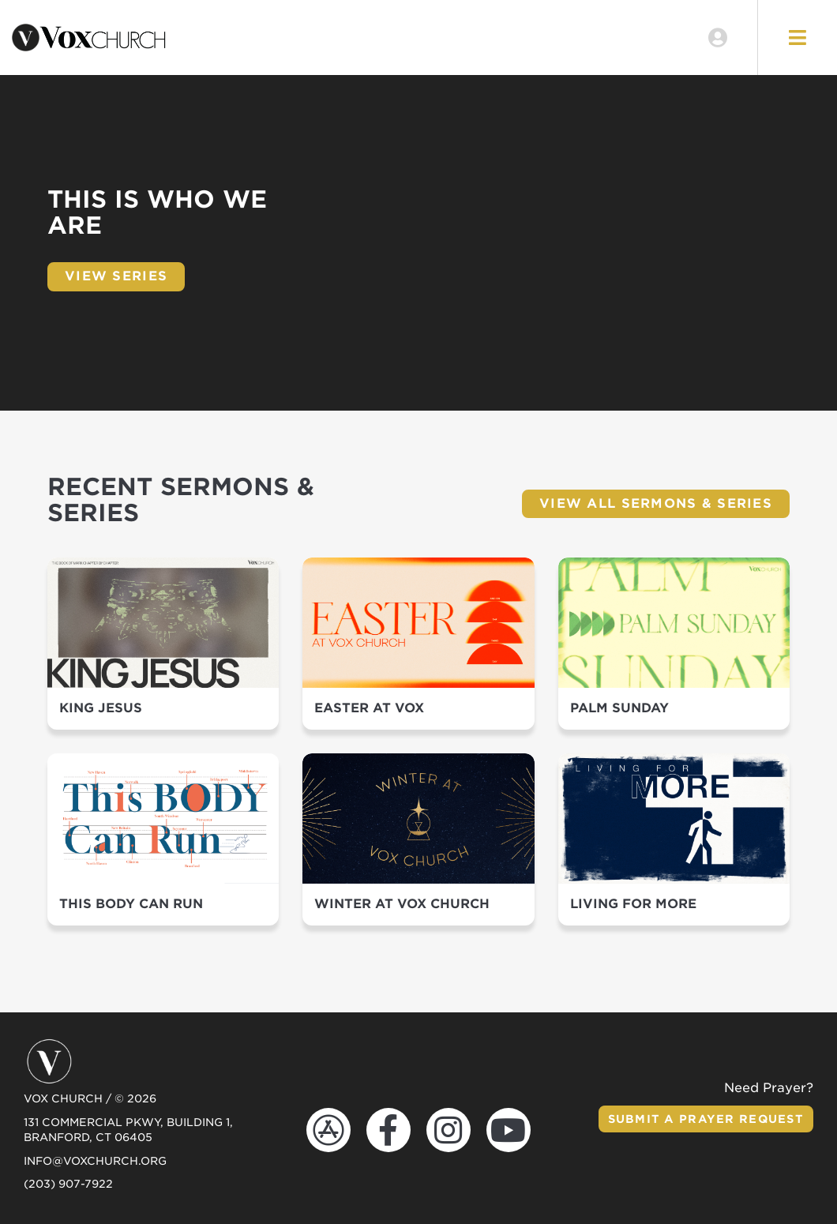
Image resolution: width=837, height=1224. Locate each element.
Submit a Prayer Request (706, 1119)
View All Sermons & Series (655, 503)
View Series (116, 275)
